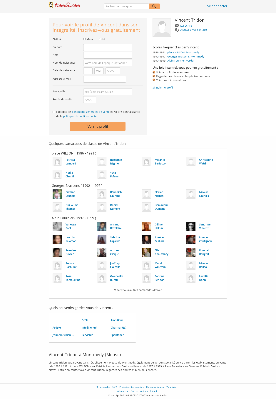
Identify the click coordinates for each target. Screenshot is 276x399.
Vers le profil (98, 126)
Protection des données (131, 386)
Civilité (57, 39)
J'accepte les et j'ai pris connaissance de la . (98, 114)
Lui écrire (186, 25)
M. (104, 39)
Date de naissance (64, 70)
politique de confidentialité (80, 116)
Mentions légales (155, 386)
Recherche (104, 386)
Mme (90, 39)
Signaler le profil (163, 87)
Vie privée (171, 386)
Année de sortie (62, 99)
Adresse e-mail (62, 79)
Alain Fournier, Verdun (181, 60)
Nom (55, 55)
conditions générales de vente (91, 111)
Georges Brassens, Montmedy (185, 56)
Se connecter (217, 6)
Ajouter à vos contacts (194, 29)
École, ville (59, 91)
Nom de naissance (64, 62)
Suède (155, 391)
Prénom (57, 47)
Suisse (134, 391)
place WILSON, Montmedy (183, 52)
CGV (114, 386)
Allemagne (122, 391)
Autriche (144, 391)
